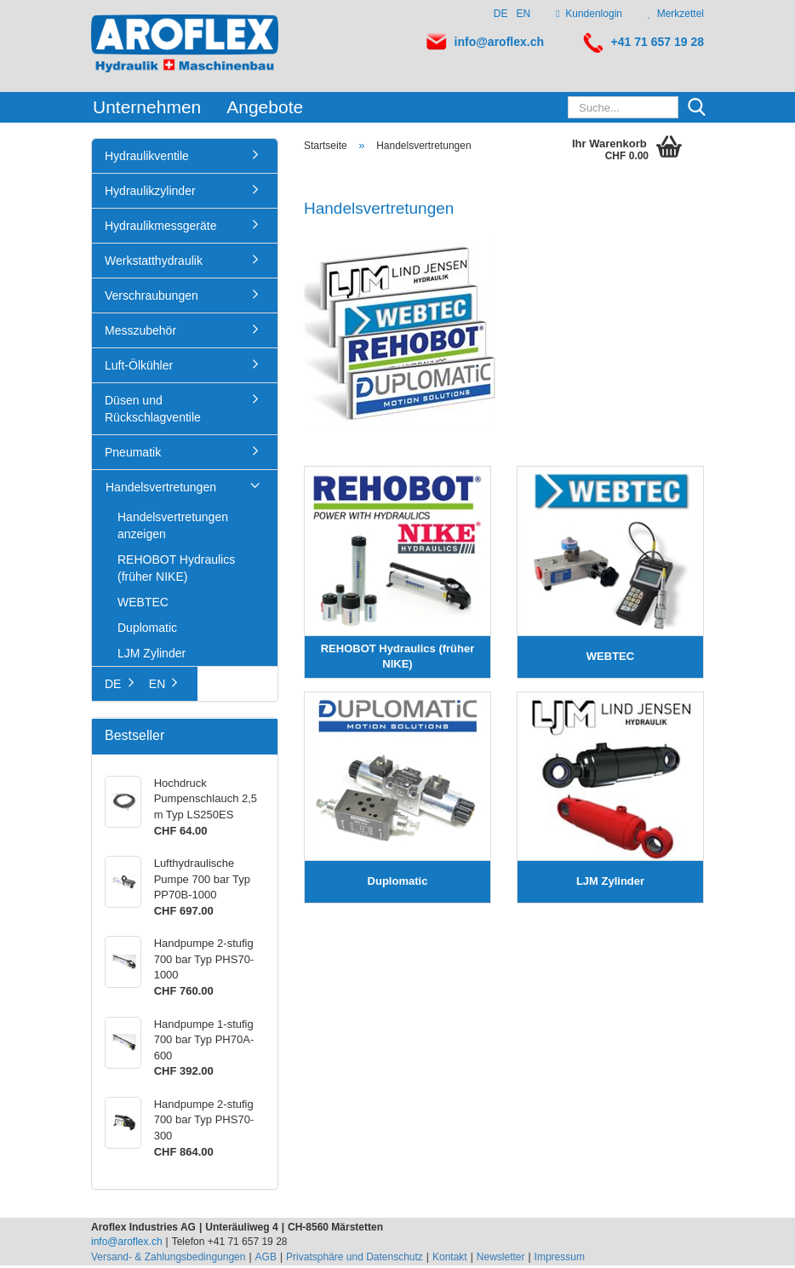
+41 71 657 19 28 (657, 42)
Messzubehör (140, 333)
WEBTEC (143, 604)
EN (524, 14)
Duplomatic (147, 630)
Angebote (264, 107)
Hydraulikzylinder (150, 193)
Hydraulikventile (147, 158)
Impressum (560, 1259)
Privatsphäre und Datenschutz (354, 1259)
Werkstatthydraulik (154, 263)
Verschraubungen (151, 298)
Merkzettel (676, 14)
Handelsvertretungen (161, 489)
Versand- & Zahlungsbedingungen (168, 1259)
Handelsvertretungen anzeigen (172, 528)
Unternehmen (147, 107)
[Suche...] (696, 108)
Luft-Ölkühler (139, 368)
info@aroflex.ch (499, 42)
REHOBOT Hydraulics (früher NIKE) (176, 570)
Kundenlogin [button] (589, 14)
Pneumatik (133, 455)
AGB (266, 1259)
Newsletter (501, 1259)
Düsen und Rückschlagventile (153, 411)
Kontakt (449, 1259)
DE (501, 14)
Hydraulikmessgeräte (161, 228)
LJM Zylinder (151, 656)
